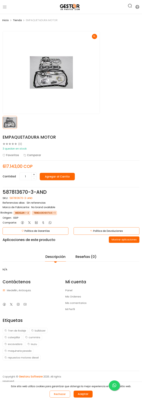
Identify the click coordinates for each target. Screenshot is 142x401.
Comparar (32, 155)
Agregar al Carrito (57, 176)
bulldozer (38, 330)
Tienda (17, 20)
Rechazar (60, 394)
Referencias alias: (14, 202)
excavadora (13, 344)
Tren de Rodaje (15, 330)
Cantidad (9, 176)
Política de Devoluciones (106, 231)
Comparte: (10, 222)
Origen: (7, 218)
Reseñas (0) (86, 256)
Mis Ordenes (73, 296)
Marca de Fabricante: (16, 207)
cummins (32, 337)
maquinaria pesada (17, 351)
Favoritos (11, 155)
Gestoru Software (31, 376)
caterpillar (12, 337)
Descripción (55, 256)
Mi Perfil (70, 309)
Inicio (5, 20)
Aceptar (83, 394)
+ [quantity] (34, 174)
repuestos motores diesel (21, 357)
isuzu (32, 344)
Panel (68, 290)
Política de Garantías (35, 231)
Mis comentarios (76, 303)
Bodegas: (7, 212)
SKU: (5, 198)
